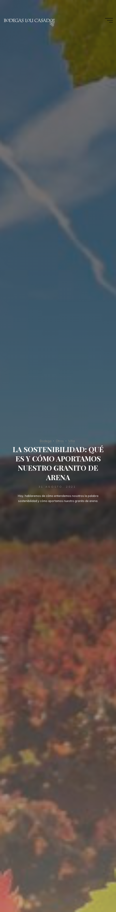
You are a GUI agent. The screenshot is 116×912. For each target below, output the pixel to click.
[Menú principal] (109, 20)
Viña (71, 441)
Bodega (45, 441)
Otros (60, 441)
